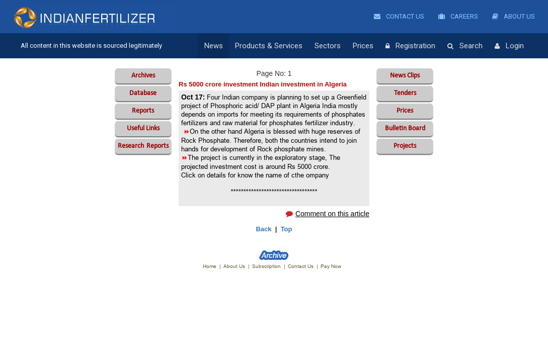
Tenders (405, 93)
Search (465, 46)
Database (142, 93)
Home (209, 266)
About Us (513, 16)
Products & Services (268, 45)
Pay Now (331, 266)
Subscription (266, 266)
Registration (410, 46)
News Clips (405, 75)
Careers (458, 16)
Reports (143, 111)
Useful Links (143, 128)
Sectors (328, 45)
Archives (143, 75)
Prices (363, 45)
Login (509, 46)
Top (286, 229)
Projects (405, 146)
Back (263, 229)
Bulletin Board (405, 128)
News (213, 45)
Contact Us (399, 16)
